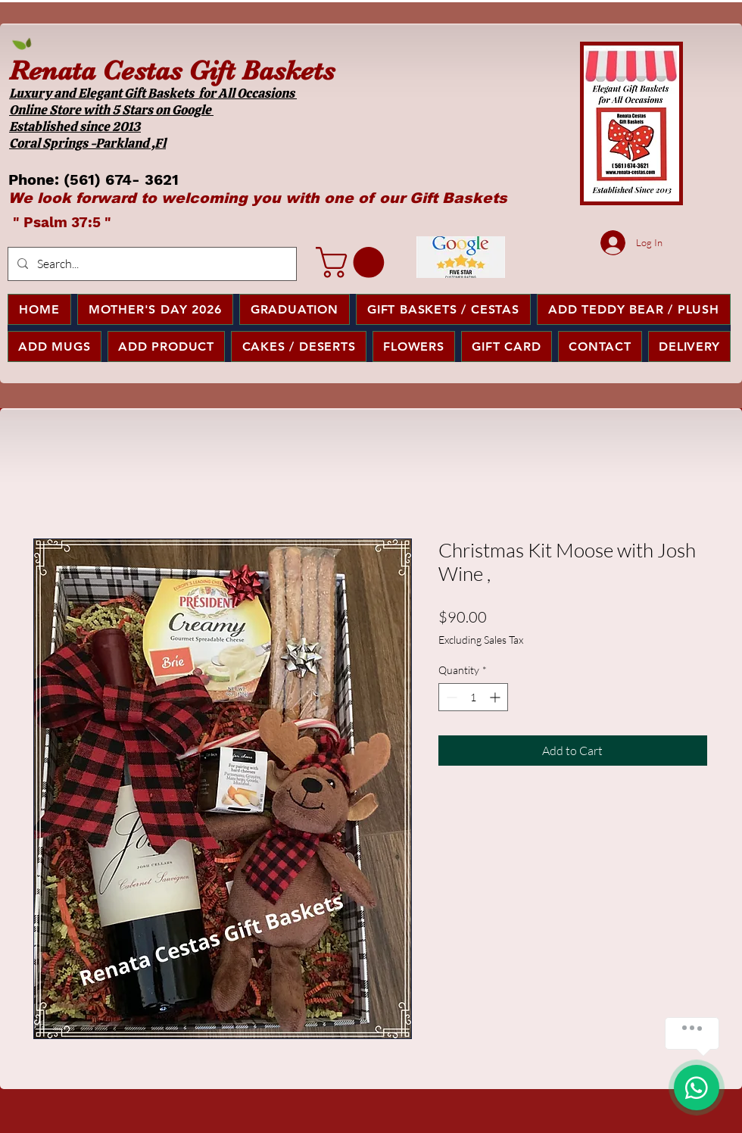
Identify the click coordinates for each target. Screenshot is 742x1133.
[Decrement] (450, 697)
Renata (52, 70)
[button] (353, 262)
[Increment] (496, 697)
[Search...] (150, 264)
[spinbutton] (473, 697)
